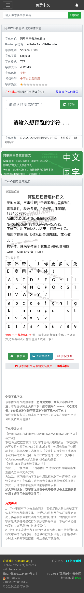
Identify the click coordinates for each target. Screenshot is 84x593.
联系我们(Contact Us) (16, 560)
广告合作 (57, 560)
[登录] (76, 5)
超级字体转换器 (67, 91)
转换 (69, 104)
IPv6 (78, 578)
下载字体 (18, 356)
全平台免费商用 (30, 78)
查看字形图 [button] (41, 356)
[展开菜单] (8, 5)
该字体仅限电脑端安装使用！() (43, 366)
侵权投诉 (64, 356)
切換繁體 (73, 560)
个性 (23, 73)
